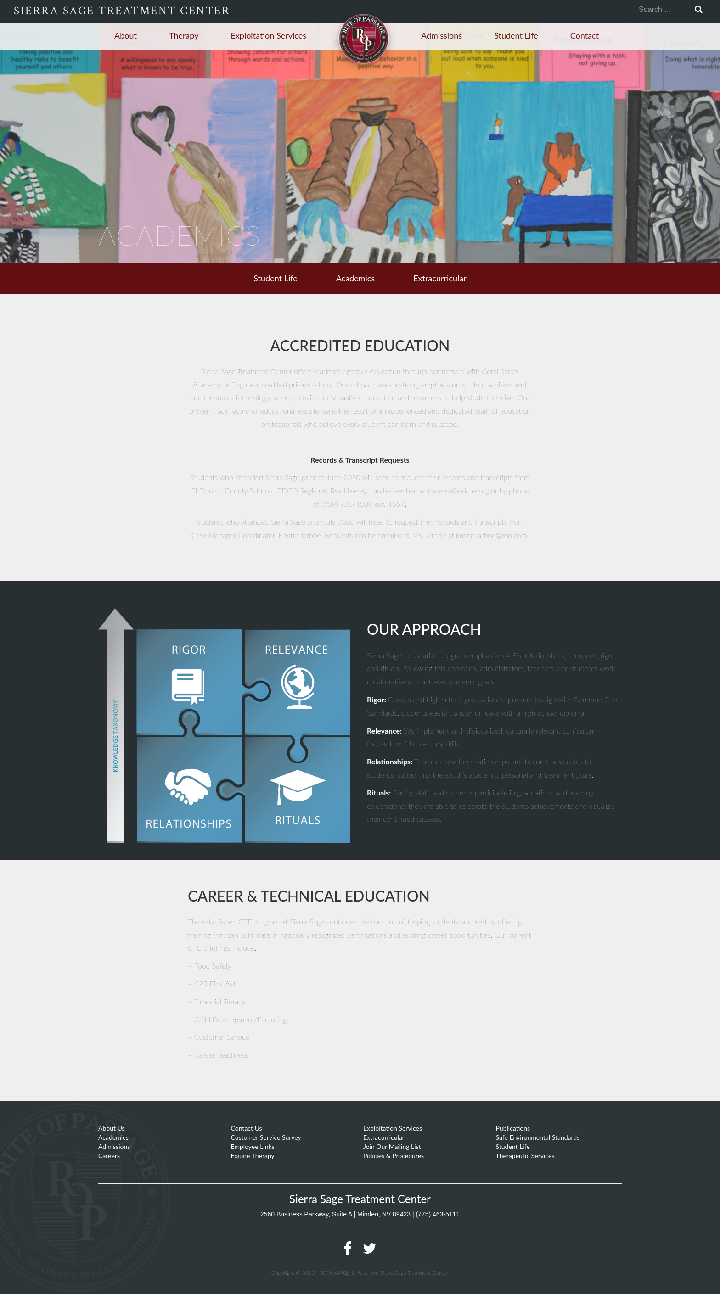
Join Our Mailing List (392, 1146)
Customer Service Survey (266, 1137)
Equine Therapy (253, 1156)
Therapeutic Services (525, 1156)
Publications (513, 1128)
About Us (111, 1128)
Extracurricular (440, 278)
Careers (109, 1156)
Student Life (516, 35)
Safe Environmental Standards (538, 1137)
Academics (355, 278)
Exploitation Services (268, 35)
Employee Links (253, 1146)
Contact (584, 35)
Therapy (184, 35)
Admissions (441, 35)
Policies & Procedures (393, 1156)
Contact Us (246, 1128)
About (125, 35)
